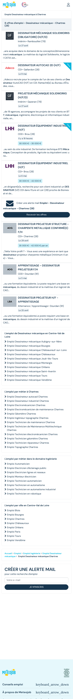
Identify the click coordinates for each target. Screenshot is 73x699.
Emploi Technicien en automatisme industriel (31, 489)
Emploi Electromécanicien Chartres (26, 405)
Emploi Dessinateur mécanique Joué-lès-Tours (32, 358)
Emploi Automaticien (18, 463)
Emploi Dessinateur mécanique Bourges (28, 345)
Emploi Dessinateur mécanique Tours (27, 375)
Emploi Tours (14, 536)
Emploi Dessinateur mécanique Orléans (28, 367)
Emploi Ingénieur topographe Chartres (27, 418)
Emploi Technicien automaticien (24, 480)
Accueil (8, 553)
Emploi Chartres (15, 518)
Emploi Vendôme (16, 540)
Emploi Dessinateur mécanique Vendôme (29, 379)
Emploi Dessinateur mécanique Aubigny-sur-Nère (34, 341)
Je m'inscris (36, 587)
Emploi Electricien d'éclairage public (26, 468)
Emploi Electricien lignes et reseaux (26, 472)
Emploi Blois (13, 510)
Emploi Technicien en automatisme (26, 485)
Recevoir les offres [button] (36, 214)
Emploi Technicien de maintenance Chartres (31, 422)
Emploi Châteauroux (18, 523)
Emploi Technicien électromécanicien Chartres (32, 434)
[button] (68, 4)
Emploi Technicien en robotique (24, 493)
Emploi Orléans (15, 527)
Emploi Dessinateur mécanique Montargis (29, 362)
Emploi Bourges (15, 514)
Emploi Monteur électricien (21, 476)
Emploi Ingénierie (31, 553)
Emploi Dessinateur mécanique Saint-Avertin (31, 371)
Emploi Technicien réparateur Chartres (28, 442)
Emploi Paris (13, 531)
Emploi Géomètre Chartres (21, 413)
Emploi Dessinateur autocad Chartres (27, 396)
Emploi (17, 553)
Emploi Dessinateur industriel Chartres (28, 400)
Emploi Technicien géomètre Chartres (27, 438)
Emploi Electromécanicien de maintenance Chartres (35, 409)
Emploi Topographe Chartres (22, 447)
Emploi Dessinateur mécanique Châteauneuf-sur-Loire (37, 350)
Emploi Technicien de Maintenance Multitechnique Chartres (34, 428)
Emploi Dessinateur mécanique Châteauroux (31, 354)
